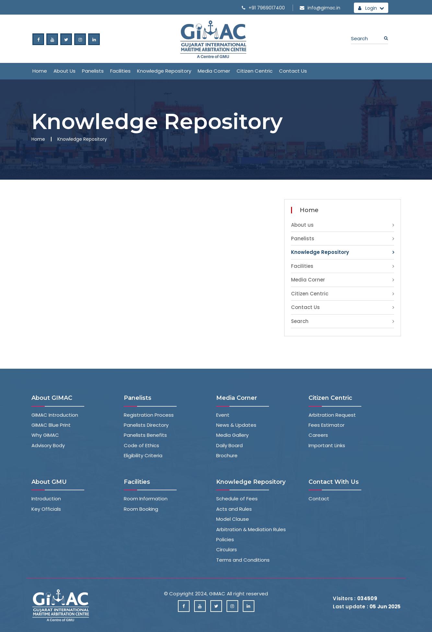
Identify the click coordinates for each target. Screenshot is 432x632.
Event (222, 414)
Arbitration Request (332, 414)
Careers (318, 435)
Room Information (146, 498)
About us (64, 70)
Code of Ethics (141, 445)
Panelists (93, 70)
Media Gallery (232, 435)
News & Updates (236, 425)
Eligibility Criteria (143, 455)
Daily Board (229, 445)
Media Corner (214, 70)
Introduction (46, 498)
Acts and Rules (234, 509)
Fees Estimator (326, 425)
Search (300, 321)
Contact (319, 498)
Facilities (120, 70)
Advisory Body (48, 445)
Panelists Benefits (145, 435)
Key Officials (46, 509)
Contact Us (293, 70)
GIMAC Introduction (54, 414)
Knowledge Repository (164, 70)
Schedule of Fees (237, 498)
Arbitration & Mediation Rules (251, 529)
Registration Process (149, 414)
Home (39, 70)
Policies (225, 539)
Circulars (226, 549)
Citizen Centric (255, 70)
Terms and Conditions (243, 559)
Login (371, 8)
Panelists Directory (146, 425)
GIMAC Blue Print (51, 425)
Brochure (227, 455)
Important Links (327, 445)
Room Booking (141, 509)
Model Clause (232, 519)
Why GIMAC (45, 435)
